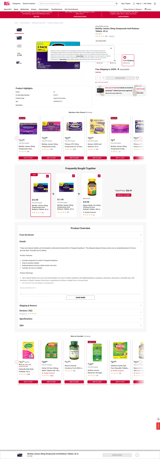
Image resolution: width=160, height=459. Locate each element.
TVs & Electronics (56, 9)
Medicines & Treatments (38, 23)
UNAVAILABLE (120, 78)
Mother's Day (25, 9)
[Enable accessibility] (158, 419)
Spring (16, 9)
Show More (80, 298)
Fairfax (149, 9)
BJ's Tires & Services (71, 9)
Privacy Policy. (80, 56)
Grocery (33, 9)
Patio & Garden (44, 9)
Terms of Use (62, 59)
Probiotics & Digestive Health (55, 23)
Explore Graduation (123, 16)
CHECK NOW (140, 89)
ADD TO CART (28, 158)
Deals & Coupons (29, 3)
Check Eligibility (124, 69)
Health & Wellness (25, 23)
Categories (16, 3)
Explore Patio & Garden (80, 16)
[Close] (111, 48)
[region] (81, 53)
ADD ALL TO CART (123, 195)
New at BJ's (7, 9)
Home (16, 23)
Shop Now (36, 16)
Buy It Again (125, 3)
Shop (101, 26)
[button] (124, 69)
